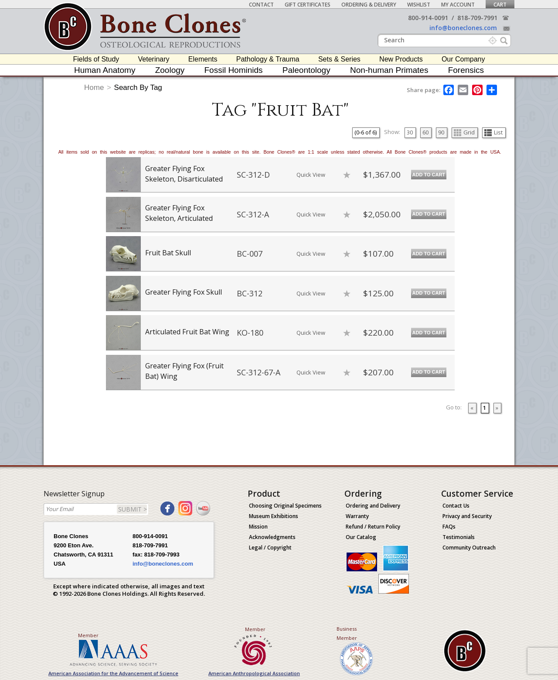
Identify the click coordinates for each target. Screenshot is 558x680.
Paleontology (306, 70)
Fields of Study (96, 59)
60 (425, 132)
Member (88, 635)
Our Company (463, 59)
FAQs (449, 526)
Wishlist (418, 4)
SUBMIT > (132, 509)
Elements (203, 59)
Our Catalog (361, 537)
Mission (258, 526)
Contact (261, 4)
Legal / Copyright (270, 547)
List (493, 132)
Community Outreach (469, 547)
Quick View (310, 175)
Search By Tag (138, 87)
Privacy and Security (467, 516)
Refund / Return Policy (373, 526)
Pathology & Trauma (267, 59)
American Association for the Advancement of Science (113, 673)
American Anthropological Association (254, 673)
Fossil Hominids (233, 70)
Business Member (347, 633)
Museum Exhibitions (273, 516)
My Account (458, 4)
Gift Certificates (307, 4)
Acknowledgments (272, 537)
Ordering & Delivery (368, 4)
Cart (500, 4)
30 (410, 132)
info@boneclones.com (463, 28)
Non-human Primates (389, 70)
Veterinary (154, 59)
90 (441, 132)
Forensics (466, 70)
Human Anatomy (104, 70)
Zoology (170, 70)
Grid (464, 132)
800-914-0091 (428, 18)
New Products (401, 59)
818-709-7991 (477, 18)
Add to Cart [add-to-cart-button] (429, 174)
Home (94, 87)
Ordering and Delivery (373, 505)
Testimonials (458, 537)
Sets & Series (339, 59)
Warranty (357, 516)
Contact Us (456, 505)
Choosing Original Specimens (285, 505)
